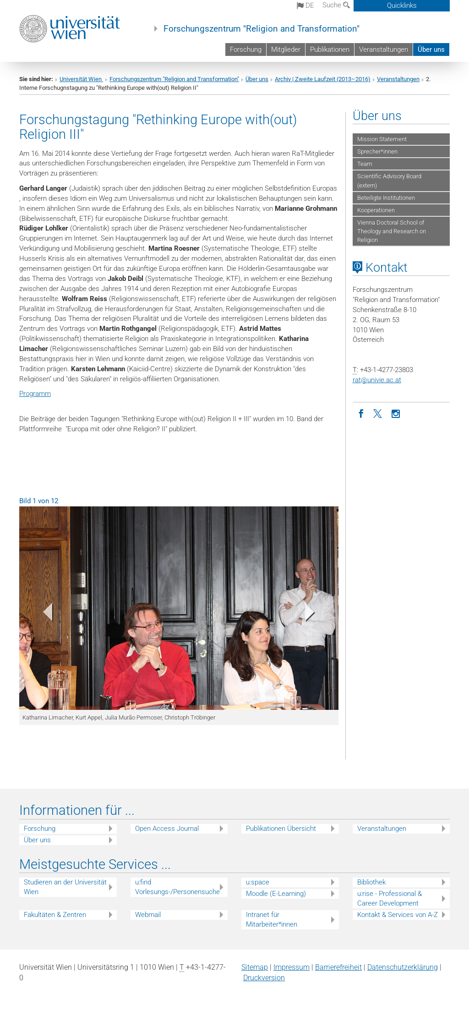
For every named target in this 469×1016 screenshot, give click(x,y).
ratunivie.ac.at (377, 380)
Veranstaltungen (383, 49)
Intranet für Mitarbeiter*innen (271, 919)
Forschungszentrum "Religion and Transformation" (262, 29)
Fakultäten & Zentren (55, 915)
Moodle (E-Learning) (276, 894)
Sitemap (254, 967)
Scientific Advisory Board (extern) (389, 180)
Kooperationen (376, 210)
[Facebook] (361, 413)
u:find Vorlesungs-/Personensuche (177, 887)
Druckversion (264, 977)
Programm (35, 394)
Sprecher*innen (377, 151)
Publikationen (329, 49)
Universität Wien (81, 79)
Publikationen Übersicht (281, 828)
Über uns (431, 49)
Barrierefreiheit (338, 967)
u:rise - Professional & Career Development (389, 898)
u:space (257, 882)
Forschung (246, 49)
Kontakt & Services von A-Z (397, 915)
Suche (336, 5)
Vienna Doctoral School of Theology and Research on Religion (391, 231)
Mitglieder (285, 49)
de (305, 5)
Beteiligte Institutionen (386, 197)
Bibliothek (371, 882)
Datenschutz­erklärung (402, 967)
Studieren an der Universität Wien (65, 887)
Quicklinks (402, 5)
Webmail (148, 915)
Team (364, 163)
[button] (43, 614)
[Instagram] (396, 413)
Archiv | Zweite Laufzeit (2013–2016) (323, 79)
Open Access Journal (167, 828)
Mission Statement (382, 139)
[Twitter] (378, 413)
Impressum (291, 967)
